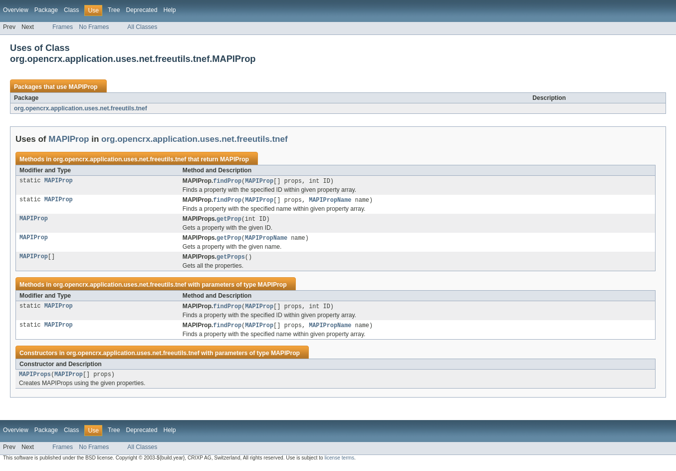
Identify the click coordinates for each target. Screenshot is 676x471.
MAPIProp (82, 86)
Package (46, 9)
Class (71, 9)
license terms (339, 462)
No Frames (94, 26)
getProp (229, 220)
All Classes (142, 26)
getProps (231, 259)
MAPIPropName (330, 201)
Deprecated (142, 9)
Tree (114, 9)
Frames (62, 26)
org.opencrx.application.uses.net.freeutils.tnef (80, 108)
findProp (227, 181)
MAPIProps (35, 379)
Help (169, 9)
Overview (15, 9)
